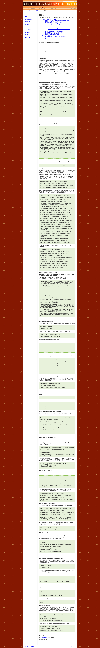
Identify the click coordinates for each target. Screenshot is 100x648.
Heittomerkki (27, 34)
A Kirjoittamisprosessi (30, 8)
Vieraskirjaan (27, 646)
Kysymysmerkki (28, 19)
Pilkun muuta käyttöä (46, 35)
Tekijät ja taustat (45, 1)
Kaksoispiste (27, 21)
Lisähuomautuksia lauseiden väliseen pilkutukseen (55, 23)
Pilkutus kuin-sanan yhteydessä (54, 28)
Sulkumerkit (27, 32)
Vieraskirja (39, 1)
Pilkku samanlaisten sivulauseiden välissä (53, 22)
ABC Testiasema (73, 8)
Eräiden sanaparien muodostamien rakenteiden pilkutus (59, 29)
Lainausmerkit (28, 30)
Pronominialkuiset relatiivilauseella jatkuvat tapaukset (58, 26)
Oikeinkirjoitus (36, 10)
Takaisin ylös (73, 646)
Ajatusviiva (27, 24)
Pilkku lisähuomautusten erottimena (52, 33)
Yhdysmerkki (28, 29)
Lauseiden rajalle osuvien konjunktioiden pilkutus (57, 25)
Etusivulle (50, 4)
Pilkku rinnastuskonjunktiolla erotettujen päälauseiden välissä (57, 20)
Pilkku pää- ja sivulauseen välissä (51, 21)
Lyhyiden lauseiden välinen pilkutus (55, 24)
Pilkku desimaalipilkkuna (50, 38)
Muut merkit (27, 35)
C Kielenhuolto (53, 8)
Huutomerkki (27, 18)
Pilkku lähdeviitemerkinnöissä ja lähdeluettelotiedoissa (56, 36)
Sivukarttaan (33, 646)
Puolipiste (27, 22)
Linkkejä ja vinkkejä (31, 1)
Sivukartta (53, 1)
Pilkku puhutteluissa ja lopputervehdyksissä (53, 37)
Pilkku (26, 26)
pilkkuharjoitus (44, 637)
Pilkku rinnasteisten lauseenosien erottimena (54, 31)
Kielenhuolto (30, 10)
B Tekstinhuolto (42, 8)
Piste (26, 16)
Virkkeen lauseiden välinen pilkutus (49, 19)
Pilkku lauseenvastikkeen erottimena (52, 34)
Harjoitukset (27, 37)
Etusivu (24, 1)
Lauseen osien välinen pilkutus (48, 30)
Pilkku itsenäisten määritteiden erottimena (53, 32)
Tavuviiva (27, 27)
